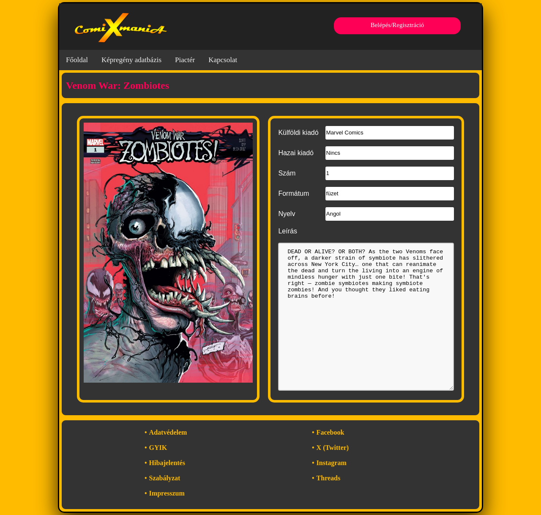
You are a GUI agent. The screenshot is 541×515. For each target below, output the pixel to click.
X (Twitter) (333, 447)
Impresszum (167, 493)
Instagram (332, 462)
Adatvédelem (168, 432)
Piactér (185, 60)
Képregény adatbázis (131, 60)
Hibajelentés (167, 462)
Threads (329, 478)
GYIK (158, 447)
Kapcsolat (222, 60)
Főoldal (77, 60)
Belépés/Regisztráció (397, 25)
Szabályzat (164, 478)
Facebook (330, 432)
